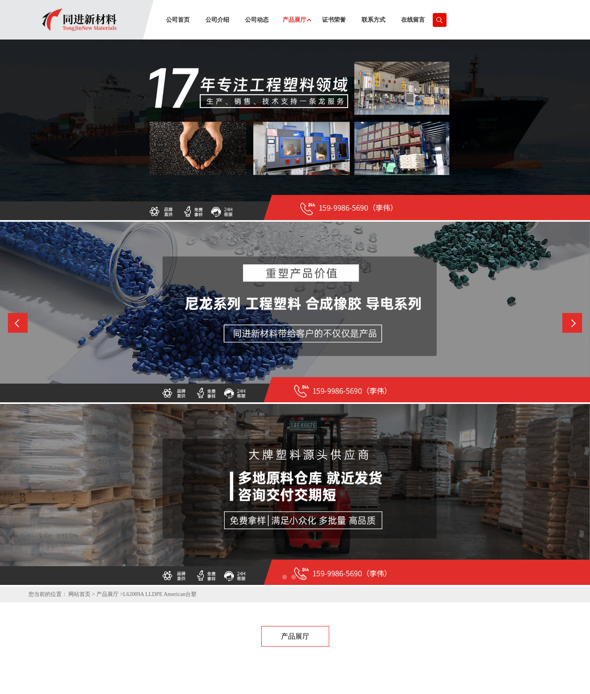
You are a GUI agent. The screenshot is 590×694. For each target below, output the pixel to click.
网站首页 (79, 594)
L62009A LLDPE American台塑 (159, 594)
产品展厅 (107, 594)
